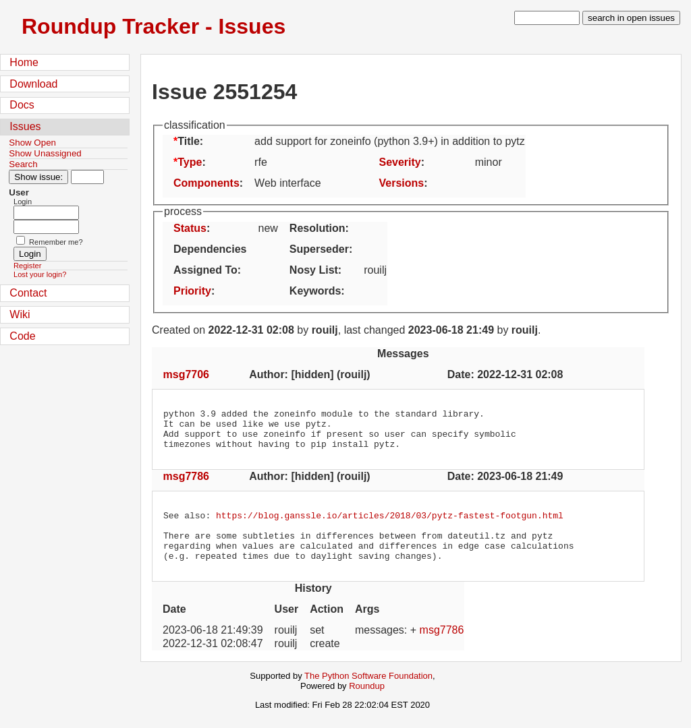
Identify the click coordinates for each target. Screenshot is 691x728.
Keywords (315, 291)
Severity (399, 162)
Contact (28, 293)
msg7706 (186, 374)
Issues (24, 126)
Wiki (19, 314)
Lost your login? (39, 274)
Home (23, 62)
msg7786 (186, 484)
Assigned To (205, 270)
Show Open (32, 143)
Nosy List (313, 270)
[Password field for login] (46, 227)
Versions (401, 183)
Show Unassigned (45, 153)
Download (33, 84)
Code (22, 336)
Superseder (319, 249)
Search (23, 164)
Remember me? (56, 242)
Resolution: (319, 228)
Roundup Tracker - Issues (153, 26)
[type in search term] (547, 18)
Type (189, 162)
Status (189, 228)
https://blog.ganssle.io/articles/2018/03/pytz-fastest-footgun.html (389, 525)
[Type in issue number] (87, 177)
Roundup (367, 704)
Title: (190, 141)
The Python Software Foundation (368, 694)
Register (27, 266)
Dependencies (209, 249)
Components (206, 183)
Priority (192, 291)
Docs (21, 105)
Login (22, 202)
